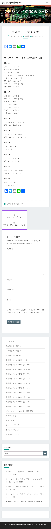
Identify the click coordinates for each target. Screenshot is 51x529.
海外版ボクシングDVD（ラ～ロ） (18, 402)
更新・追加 (10, 420)
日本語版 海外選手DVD (15, 204)
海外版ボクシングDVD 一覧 (16, 360)
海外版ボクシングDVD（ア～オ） (18, 365)
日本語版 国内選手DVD (14, 346)
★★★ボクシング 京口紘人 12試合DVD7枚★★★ (24, 501)
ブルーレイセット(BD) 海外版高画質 (19, 411)
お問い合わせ (11, 416)
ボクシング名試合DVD (12, 2)
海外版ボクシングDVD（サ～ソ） (18, 374)
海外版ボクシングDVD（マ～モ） (18, 392)
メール (10, 290)
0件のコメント (37, 36)
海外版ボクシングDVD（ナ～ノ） (18, 383)
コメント (11, 249)
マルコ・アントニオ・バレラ (14, 224)
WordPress (30, 524)
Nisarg (43, 524)
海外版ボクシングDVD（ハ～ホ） (18, 388)
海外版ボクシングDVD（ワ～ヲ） (18, 406)
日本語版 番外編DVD (13, 355)
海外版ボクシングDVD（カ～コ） (18, 369)
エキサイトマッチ (12, 425)
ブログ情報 (10, 341)
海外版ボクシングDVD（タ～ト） (18, 379)
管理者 (27, 36)
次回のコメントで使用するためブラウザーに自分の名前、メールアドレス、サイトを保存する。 (26, 312)
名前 (9, 280)
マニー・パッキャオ (14, 216)
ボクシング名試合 (12, 430)
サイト (9, 300)
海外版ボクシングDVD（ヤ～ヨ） (18, 397)
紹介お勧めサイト (12, 434)
